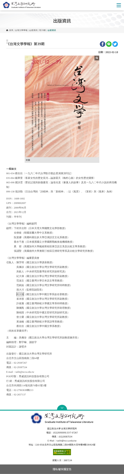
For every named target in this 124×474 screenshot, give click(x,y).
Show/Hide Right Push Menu (119, 5)
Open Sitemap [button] (62, 407)
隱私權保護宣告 (62, 469)
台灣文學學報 (21, 30)
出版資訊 (33, 30)
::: (7, 40)
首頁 (11, 30)
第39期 (42, 30)
